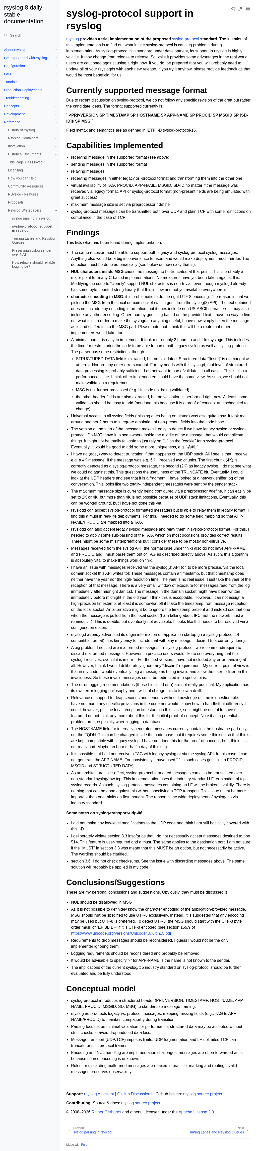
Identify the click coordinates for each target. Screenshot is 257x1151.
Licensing (15, 170)
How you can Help (22, 178)
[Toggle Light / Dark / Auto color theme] (240, 9)
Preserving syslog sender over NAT (31, 252)
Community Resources (26, 186)
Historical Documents (24, 154)
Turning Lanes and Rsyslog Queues (33, 240)
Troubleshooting (16, 98)
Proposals (16, 202)
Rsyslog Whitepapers (24, 210)
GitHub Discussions (134, 1094)
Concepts (11, 106)
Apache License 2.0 (196, 1112)
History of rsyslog (21, 130)
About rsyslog (14, 50)
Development (14, 114)
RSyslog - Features (23, 194)
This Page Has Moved (25, 162)
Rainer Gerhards (106, 1112)
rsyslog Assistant (99, 1094)
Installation (16, 146)
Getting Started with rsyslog (25, 58)
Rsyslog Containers (23, 138)
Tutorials (10, 82)
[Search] (30, 35)
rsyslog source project (202, 1094)
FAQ (7, 74)
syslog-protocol (185, 39)
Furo (84, 1144)
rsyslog (72, 39)
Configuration (14, 66)
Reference (12, 122)
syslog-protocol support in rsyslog (32, 228)
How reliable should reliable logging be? (33, 264)
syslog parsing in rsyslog (31, 218)
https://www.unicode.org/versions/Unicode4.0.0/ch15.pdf (121, 933)
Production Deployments (23, 90)
